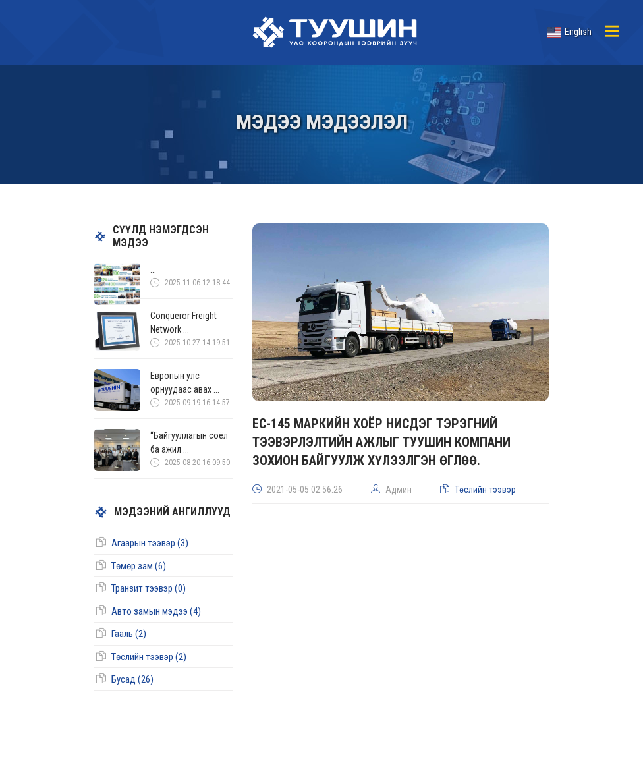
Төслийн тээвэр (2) (148, 657)
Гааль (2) (128, 634)
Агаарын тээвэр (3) (149, 543)
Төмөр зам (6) (138, 566)
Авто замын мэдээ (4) (156, 611)
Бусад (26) (132, 679)
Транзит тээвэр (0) (148, 588)
